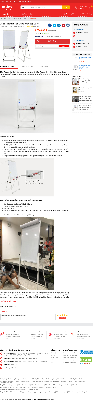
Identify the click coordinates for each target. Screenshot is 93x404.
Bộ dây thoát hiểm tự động (18, 389)
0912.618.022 (81, 43)
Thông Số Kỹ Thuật (27, 66)
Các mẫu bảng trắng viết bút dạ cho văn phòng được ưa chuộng (85, 98)
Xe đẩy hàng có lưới (76, 379)
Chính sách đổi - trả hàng (70, 355)
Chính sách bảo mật (68, 360)
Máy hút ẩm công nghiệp (23, 387)
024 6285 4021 (14, 358)
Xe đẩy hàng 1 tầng (13, 379)
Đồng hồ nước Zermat (78, 385)
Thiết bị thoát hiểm (33, 389)
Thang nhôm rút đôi (66, 381)
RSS (52, 362)
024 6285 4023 (23, 358)
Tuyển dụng (21, 1)
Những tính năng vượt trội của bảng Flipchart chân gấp (85, 89)
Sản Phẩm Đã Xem (27, 14)
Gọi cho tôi (64, 46)
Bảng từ (70, 392)
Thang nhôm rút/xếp (6, 382)
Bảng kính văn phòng (49, 392)
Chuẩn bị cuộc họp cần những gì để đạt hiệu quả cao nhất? (85, 81)
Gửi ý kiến (62, 318)
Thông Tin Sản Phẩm (7, 66)
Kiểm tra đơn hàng (86, 14)
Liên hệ (29, 1)
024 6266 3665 (33, 358)
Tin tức (53, 355)
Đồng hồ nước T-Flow (51, 385)
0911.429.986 (80, 36)
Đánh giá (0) (43, 66)
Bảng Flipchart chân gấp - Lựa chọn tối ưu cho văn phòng (85, 107)
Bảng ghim (23, 392)
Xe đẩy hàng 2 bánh (26, 379)
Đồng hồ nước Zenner (65, 385)
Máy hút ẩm (11, 387)
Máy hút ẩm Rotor (51, 387)
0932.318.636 (80, 32)
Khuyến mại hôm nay (70, 14)
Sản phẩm (4, 14)
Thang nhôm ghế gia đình (52, 381)
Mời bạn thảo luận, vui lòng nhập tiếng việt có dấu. (28, 317)
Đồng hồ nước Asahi (24, 385)
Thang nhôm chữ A (24, 381)
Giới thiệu (53, 353)
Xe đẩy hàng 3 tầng (51, 379)
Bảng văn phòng (22, 18)
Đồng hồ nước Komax (37, 385)
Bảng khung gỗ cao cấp (34, 392)
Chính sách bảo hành (69, 353)
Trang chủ (3, 18)
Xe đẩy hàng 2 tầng (38, 379)
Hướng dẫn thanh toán (69, 362)
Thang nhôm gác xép (38, 381)
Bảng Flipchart (32, 18)
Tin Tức (14, 1)
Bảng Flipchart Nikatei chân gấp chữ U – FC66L (85, 67)
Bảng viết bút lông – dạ (81, 392)
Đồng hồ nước (13, 385)
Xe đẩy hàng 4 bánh (64, 379)
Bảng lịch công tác (61, 392)
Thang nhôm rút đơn (79, 381)
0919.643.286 (80, 47)
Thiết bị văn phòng (12, 18)
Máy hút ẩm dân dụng (38, 387)
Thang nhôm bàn (13, 381)
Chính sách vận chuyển (69, 357)
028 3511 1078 (14, 364)
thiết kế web (18, 399)
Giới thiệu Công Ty (4, 1)
